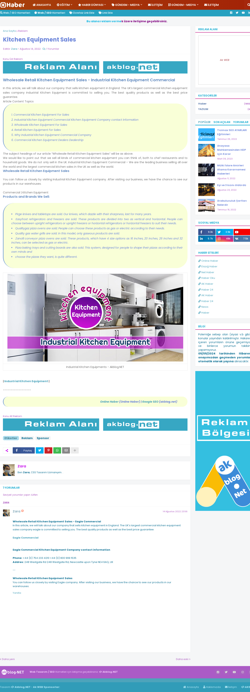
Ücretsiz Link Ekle (81, 13)
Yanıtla (17, 593)
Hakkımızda (212, 687)
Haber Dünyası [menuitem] (90, 5)
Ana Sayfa (9, 31)
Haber (22, 680)
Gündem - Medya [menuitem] (126, 5)
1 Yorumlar (52, 49)
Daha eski (182, 659)
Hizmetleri (49, 13)
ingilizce (40, 680)
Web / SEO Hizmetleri (15, 13)
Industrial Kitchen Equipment (26, 381)
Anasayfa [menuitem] (42, 5)
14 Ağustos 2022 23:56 (175, 511)
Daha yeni (8, 659)
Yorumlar (240, 122)
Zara (22, 466)
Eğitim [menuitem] (63, 5)
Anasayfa (191, 687)
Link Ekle (106, 13)
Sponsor (43, 438)
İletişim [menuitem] (155, 5)
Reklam (23, 31)
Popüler (204, 122)
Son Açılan (221, 122)
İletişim (231, 687)
